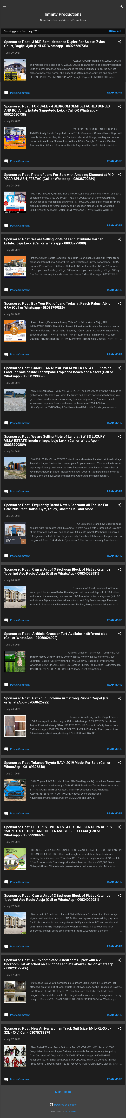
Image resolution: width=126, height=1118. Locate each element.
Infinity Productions (63, 14)
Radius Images (70, 1111)
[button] (120, 42)
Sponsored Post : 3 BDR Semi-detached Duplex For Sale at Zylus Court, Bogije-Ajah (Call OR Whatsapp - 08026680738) (54, 44)
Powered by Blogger (63, 1104)
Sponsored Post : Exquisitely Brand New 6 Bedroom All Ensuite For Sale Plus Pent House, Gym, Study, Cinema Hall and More (56, 507)
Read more (114, 92)
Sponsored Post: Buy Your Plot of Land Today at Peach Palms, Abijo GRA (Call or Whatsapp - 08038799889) (57, 305)
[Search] (121, 7)
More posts (63, 1092)
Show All (115, 31)
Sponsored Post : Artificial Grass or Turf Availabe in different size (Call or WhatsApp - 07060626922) (55, 636)
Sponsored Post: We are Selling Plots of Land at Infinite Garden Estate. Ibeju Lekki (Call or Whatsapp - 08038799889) (53, 241)
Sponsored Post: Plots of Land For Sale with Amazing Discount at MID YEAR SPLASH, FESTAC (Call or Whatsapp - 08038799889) (59, 177)
